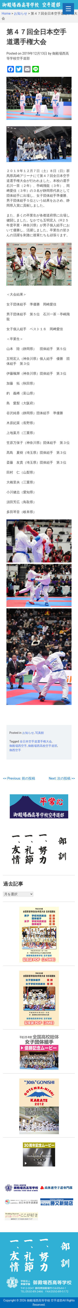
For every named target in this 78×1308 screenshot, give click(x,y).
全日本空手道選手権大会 (36, 741)
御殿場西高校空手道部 (42, 745)
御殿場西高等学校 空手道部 (44, 1300)
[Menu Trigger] (68, 8)
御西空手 (15, 750)
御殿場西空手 (18, 745)
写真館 (39, 732)
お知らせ (28, 732)
